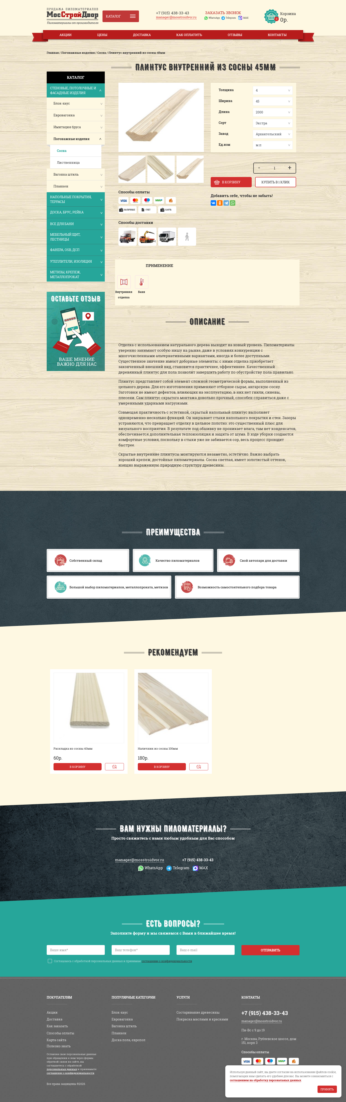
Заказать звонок (223, 13)
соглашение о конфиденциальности (167, 961)
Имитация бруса (67, 127)
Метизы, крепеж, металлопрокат (76, 274)
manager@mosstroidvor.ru (176, 17)
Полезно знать (59, 1046)
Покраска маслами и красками (202, 1019)
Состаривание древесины (198, 1012)
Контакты (277, 35)
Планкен (61, 186)
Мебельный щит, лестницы (76, 236)
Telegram (231, 17)
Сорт (222, 122)
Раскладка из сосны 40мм (73, 748)
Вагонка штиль (66, 174)
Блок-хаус (62, 103)
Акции (65, 35)
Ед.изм (224, 144)
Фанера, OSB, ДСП (76, 250)
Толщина (226, 90)
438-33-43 (172, 13)
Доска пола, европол (128, 1040)
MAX (246, 17)
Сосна (62, 151)
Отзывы (235, 35)
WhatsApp (214, 17)
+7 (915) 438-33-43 (197, 859)
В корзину (77, 767)
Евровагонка (64, 115)
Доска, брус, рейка (76, 212)
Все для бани (76, 224)
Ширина (225, 101)
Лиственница (68, 162)
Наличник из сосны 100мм (158, 748)
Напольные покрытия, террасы (76, 199)
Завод (223, 133)
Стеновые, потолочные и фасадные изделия (76, 90)
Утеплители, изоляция (76, 261)
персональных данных (62, 1069)
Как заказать (57, 1026)
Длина (224, 112)
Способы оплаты (60, 1033)
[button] (124, 169)
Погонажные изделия (72, 139)
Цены (102, 35)
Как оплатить (189, 35)
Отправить (270, 950)
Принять (327, 1089)
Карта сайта (56, 1040)
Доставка (142, 35)
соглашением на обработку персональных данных (265, 1080)
